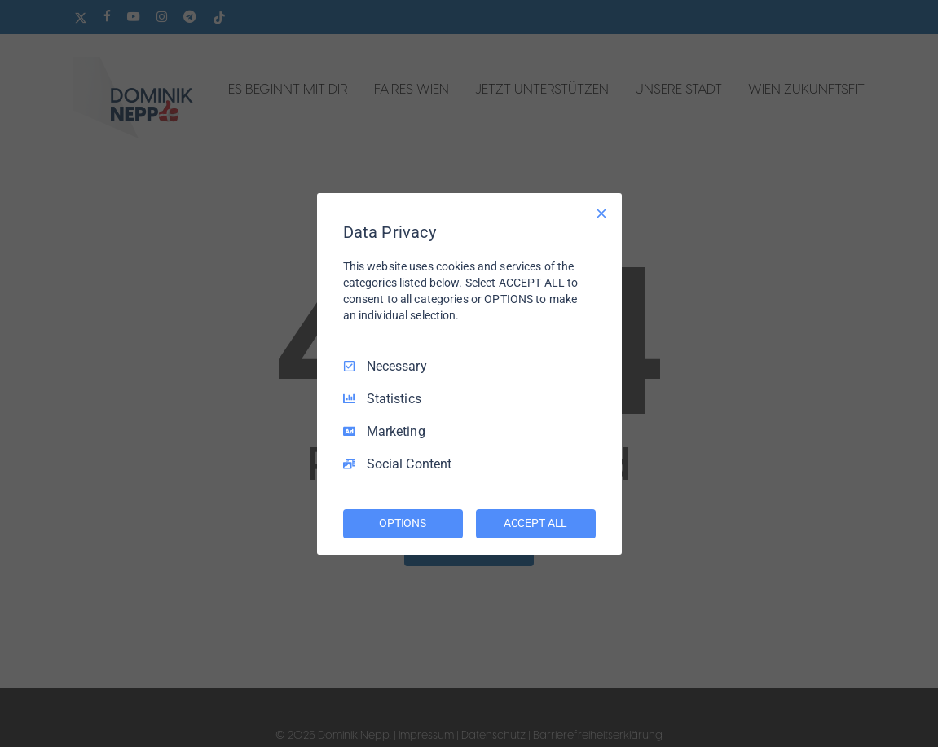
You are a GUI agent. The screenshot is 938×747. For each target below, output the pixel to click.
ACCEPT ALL (536, 522)
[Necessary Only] (601, 212)
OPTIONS (402, 522)
